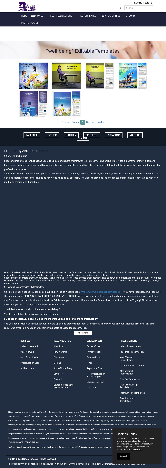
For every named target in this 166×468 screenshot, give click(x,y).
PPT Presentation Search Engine (96, 375)
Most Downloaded (29, 357)
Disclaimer (59, 357)
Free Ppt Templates (130, 379)
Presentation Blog (30, 363)
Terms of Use (93, 346)
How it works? (61, 352)
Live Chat (92, 387)
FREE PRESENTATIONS (61, 16)
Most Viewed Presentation (126, 358)
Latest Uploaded (29, 346)
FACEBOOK (31, 135)
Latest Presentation (130, 346)
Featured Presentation (132, 352)
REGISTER (148, 2)
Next (90, 122)
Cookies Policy (94, 357)
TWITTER (52, 135)
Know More (83, 333)
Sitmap (57, 363)
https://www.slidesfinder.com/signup (100, 292)
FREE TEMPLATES (87, 16)
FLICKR (83, 137)
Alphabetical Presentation (126, 372)
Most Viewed (27, 352)
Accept (123, 456)
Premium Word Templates (127, 399)
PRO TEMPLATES (30, 23)
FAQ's (89, 363)
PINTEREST (92, 135)
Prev (75, 122)
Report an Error (95, 368)
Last (100, 122)
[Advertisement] (83, 34)
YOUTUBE (135, 135)
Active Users (27, 368)
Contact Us (59, 379)
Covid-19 (58, 374)
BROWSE (38, 16)
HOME (24, 16)
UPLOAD (131, 16)
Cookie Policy (136, 449)
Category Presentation (132, 365)
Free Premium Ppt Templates (129, 386)
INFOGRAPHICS (112, 16)
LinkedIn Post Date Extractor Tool (63, 386)
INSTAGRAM (113, 135)
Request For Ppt (95, 382)
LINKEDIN (71, 135)
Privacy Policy (94, 352)
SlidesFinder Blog (63, 368)
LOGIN (137, 2)
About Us (58, 346)
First (65, 122)
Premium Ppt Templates (132, 393)
